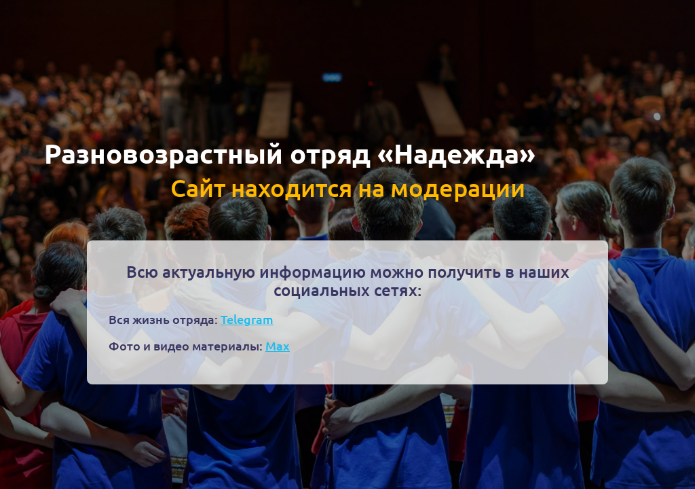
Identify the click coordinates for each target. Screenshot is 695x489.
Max (277, 345)
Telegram (247, 319)
